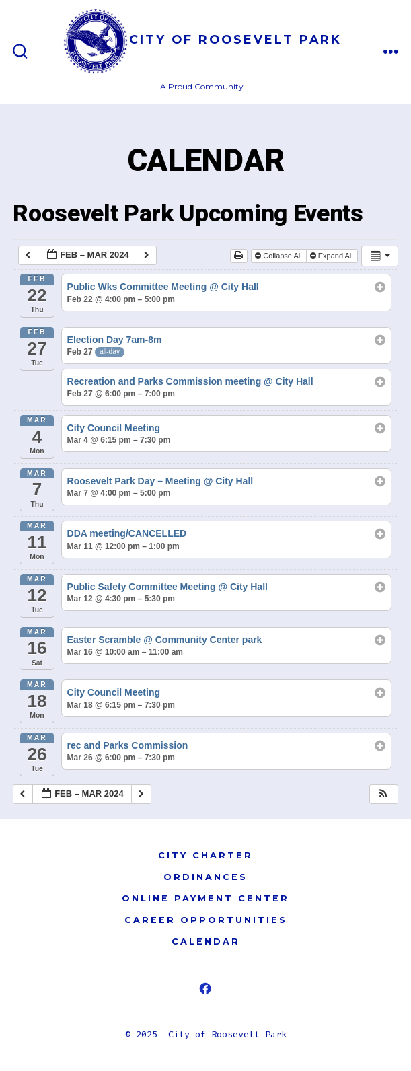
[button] (383, 794)
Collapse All (279, 256)
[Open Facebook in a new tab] (205, 988)
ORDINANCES (205, 877)
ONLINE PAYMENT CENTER (205, 898)
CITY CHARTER (205, 855)
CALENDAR (206, 941)
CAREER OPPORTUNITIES (205, 920)
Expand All (332, 256)
